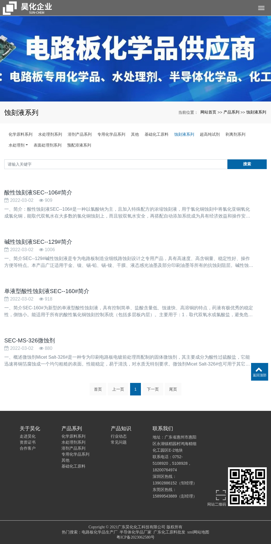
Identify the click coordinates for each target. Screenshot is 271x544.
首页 (98, 389)
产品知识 (121, 428)
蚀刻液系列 (256, 112)
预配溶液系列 (79, 145)
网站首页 (208, 112)
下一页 (153, 389)
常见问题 (119, 442)
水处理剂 (16, 145)
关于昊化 (30, 428)
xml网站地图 (198, 532)
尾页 (173, 389)
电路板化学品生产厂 (100, 532)
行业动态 (119, 436)
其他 (135, 134)
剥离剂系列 (235, 134)
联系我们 (163, 428)
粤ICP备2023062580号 (135, 537)
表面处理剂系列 (47, 145)
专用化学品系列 (111, 134)
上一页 (118, 389)
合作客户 (28, 448)
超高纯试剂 (210, 134)
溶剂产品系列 (80, 134)
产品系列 (231, 112)
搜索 (247, 164)
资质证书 (28, 442)
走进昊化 (28, 436)
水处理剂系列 (50, 134)
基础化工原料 (157, 134)
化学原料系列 (20, 134)
